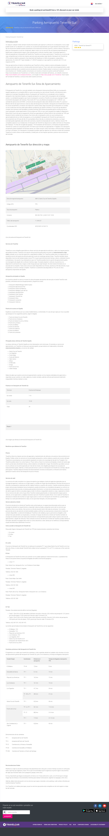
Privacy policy (63, 824)
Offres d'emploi (37, 824)
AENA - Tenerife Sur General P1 (83, 46)
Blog (74, 824)
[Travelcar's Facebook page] (95, 806)
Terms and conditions (50, 824)
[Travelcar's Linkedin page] (100, 806)
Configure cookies (83, 824)
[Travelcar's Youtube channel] (104, 806)
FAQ (70, 824)
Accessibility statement (98, 824)
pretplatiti (7, 816)
